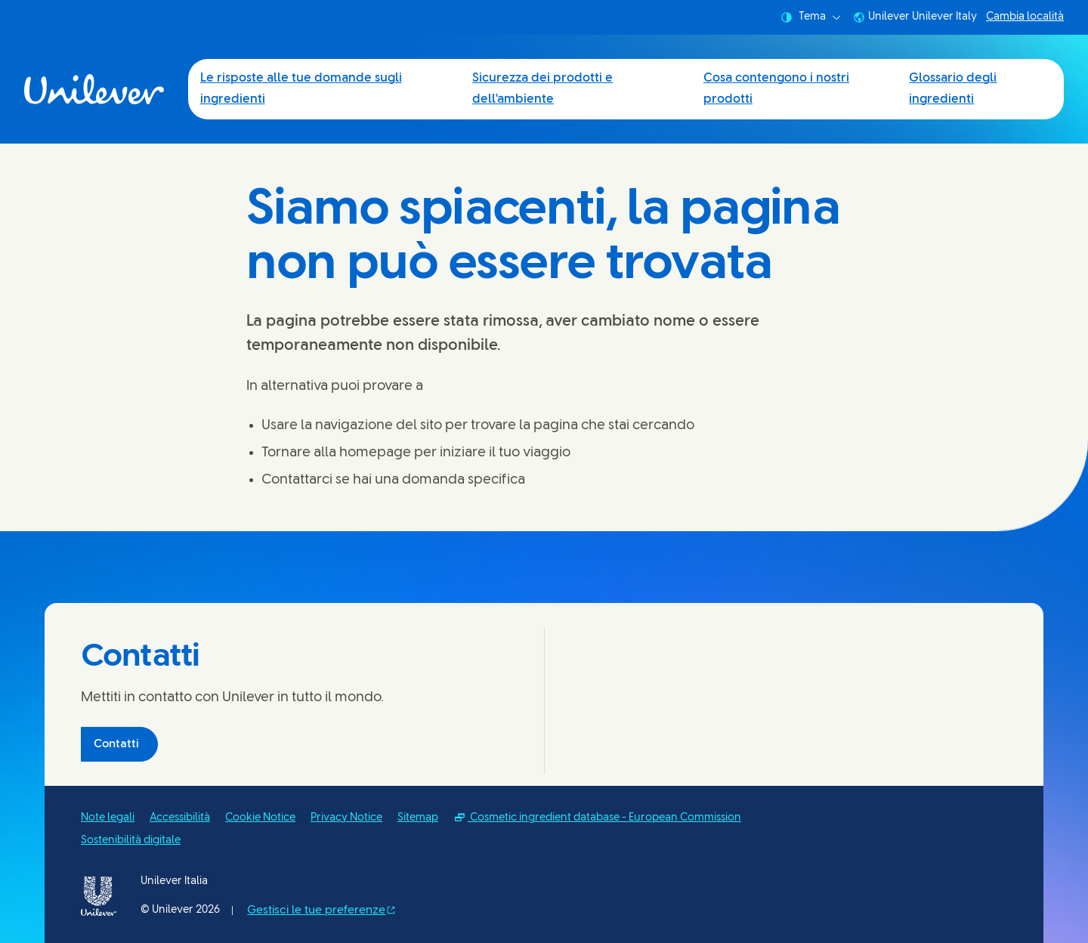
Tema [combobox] (810, 17)
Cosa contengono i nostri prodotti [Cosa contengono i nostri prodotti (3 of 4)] (776, 89)
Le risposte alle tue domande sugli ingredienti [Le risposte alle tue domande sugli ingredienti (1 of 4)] (301, 89)
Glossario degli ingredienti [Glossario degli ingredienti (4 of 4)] (953, 89)
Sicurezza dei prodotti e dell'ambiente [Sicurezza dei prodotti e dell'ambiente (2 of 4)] (542, 89)
